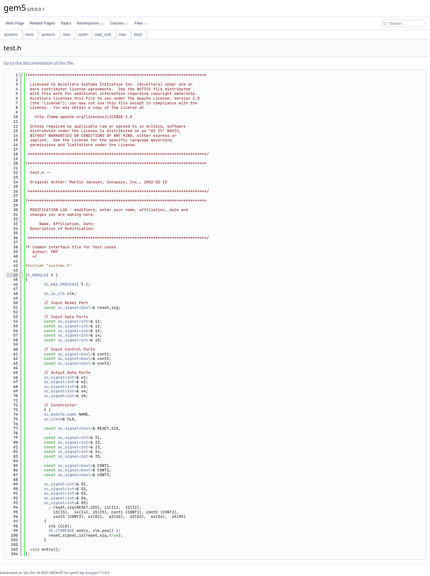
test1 (138, 34)
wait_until (103, 34)
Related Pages (42, 23)
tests (30, 34)
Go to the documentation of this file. (39, 63)
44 (12, 275)
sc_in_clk (54, 293)
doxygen (92, 572)
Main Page (15, 23)
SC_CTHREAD (60, 530)
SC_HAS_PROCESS (60, 284)
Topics (65, 23)
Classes (119, 23)
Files (140, 23)
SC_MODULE (35, 275)
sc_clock (53, 419)
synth (83, 34)
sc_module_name (60, 414)
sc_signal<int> (74, 321)
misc (67, 34)
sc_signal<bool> (75, 307)
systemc (11, 34)
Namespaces (90, 23)
